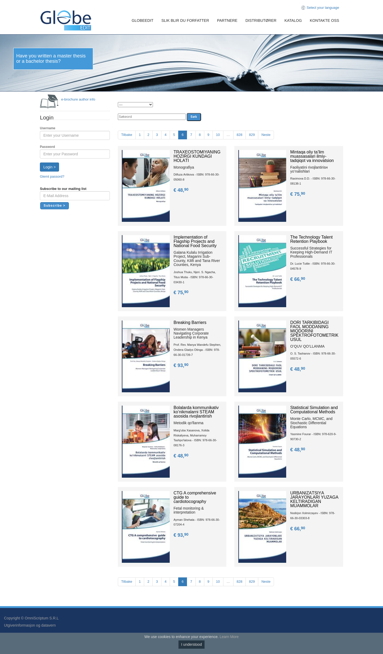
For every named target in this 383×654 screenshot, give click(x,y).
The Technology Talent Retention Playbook (311, 239)
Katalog (293, 20)
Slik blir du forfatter (185, 20)
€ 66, (298, 279)
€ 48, (181, 190)
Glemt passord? (52, 176)
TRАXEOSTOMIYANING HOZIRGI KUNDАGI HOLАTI (197, 156)
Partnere (227, 20)
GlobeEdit (142, 20)
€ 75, (298, 194)
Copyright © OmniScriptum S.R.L (31, 618)
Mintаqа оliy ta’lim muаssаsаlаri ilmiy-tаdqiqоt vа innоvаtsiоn (312, 156)
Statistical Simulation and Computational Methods (314, 409)
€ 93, (181, 365)
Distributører (261, 20)
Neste (265, 135)
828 (240, 135)
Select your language (323, 8)
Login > (49, 167)
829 (252, 135)
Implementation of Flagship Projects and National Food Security (195, 241)
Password (47, 147)
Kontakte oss (324, 20)
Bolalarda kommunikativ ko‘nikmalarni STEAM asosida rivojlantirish (196, 411)
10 (218, 135)
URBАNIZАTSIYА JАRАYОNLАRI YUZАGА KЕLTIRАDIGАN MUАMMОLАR (314, 499)
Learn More (229, 637)
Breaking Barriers (190, 322)
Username (47, 128)
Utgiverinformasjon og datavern (30, 625)
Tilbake (126, 135)
